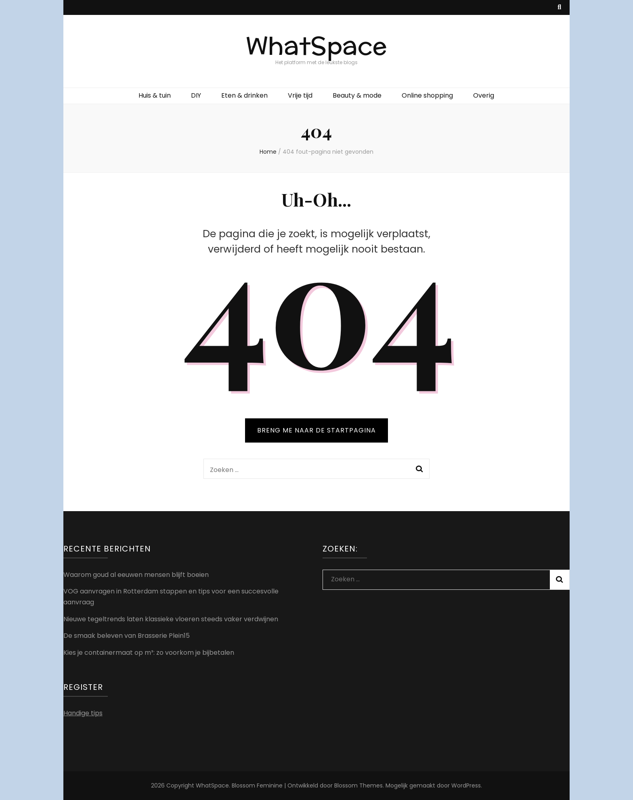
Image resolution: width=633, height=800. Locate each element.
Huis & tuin (154, 95)
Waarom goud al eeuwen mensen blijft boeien (136, 574)
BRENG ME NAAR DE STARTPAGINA (316, 430)
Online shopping (427, 95)
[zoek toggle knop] (559, 7)
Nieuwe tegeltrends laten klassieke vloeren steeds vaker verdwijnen (170, 619)
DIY (196, 95)
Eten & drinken (244, 95)
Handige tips (83, 713)
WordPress (466, 785)
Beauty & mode (357, 95)
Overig (483, 95)
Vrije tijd (300, 95)
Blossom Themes (358, 785)
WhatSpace (316, 46)
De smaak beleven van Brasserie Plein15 (126, 635)
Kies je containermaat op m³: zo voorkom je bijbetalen (148, 652)
